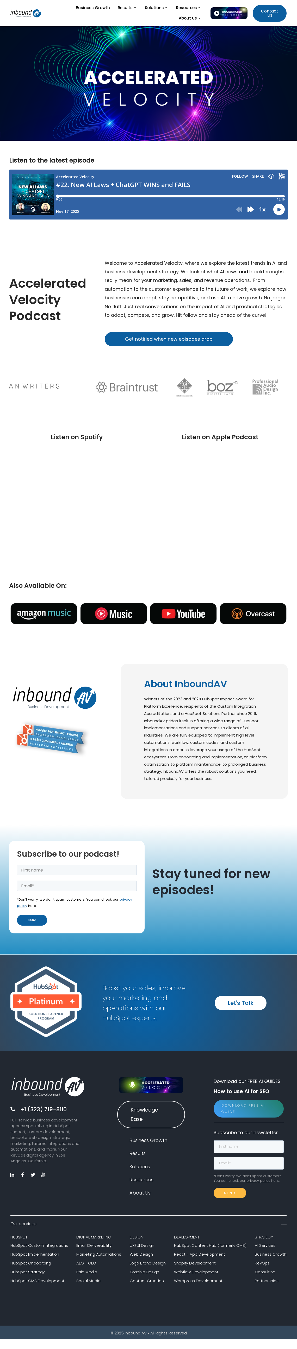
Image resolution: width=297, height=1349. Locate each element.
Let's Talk (240, 1004)
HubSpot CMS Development (37, 1281)
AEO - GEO (86, 1264)
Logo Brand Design (148, 1264)
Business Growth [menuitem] (93, 7)
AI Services (265, 1246)
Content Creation (147, 1281)
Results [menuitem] (127, 7)
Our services (148, 1225)
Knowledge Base (144, 1115)
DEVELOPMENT (186, 1238)
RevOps (262, 1264)
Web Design (141, 1255)
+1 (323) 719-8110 (43, 1110)
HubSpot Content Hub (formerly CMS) (210, 1246)
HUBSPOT (18, 1238)
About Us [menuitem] (190, 18)
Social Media (88, 1281)
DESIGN (136, 1238)
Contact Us (269, 13)
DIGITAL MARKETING (93, 1238)
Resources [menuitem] (188, 7)
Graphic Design (144, 1273)
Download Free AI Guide (243, 1109)
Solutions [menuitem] (156, 7)
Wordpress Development (198, 1281)
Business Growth (271, 1255)
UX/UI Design (142, 1246)
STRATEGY (264, 1238)
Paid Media (86, 1273)
